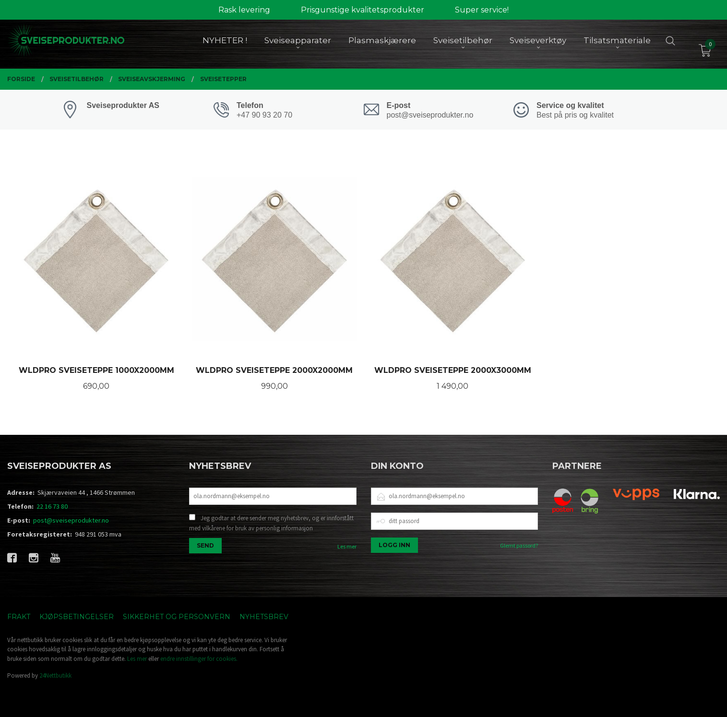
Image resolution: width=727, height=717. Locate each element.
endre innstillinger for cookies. (199, 659)
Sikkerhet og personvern (176, 616)
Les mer (347, 546)
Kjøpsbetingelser (76, 616)
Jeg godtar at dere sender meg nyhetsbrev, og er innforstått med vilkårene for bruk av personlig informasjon (271, 523)
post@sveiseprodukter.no (71, 520)
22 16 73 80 (52, 506)
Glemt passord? (519, 545)
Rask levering (244, 9)
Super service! (482, 9)
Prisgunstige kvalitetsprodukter (362, 9)
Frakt (18, 616)
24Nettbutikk (55, 675)
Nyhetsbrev (263, 616)
